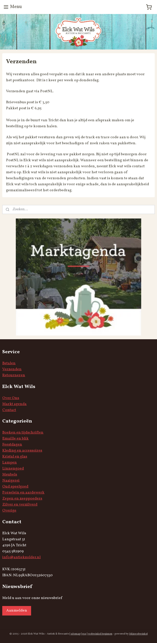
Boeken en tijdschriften (22, 432)
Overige (9, 510)
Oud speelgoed (15, 486)
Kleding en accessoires (22, 450)
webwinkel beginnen (100, 634)
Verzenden (12, 369)
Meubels (9, 474)
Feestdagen (12, 444)
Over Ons (10, 398)
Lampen (9, 462)
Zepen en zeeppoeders (22, 498)
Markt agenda (14, 404)
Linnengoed (13, 468)
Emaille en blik (15, 438)
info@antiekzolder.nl (21, 557)
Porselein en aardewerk (23, 492)
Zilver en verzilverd (19, 504)
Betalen (9, 363)
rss (84, 634)
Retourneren (13, 375)
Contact (9, 410)
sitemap (76, 634)
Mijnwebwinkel (138, 634)
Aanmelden (16, 610)
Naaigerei (11, 480)
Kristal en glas (14, 456)
